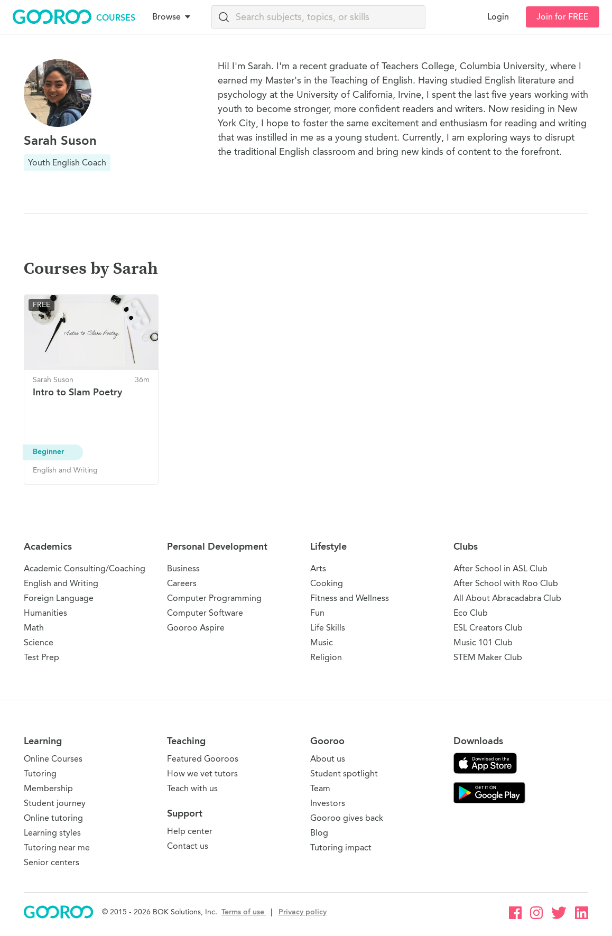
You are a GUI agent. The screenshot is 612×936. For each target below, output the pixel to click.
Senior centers (51, 862)
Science (38, 642)
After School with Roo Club (505, 583)
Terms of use (243, 911)
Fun (317, 613)
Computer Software (205, 613)
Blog (319, 833)
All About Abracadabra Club (507, 598)
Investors (327, 803)
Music (321, 642)
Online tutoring (53, 818)
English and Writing (61, 583)
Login (498, 17)
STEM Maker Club (487, 657)
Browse (172, 17)
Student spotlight (344, 773)
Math (34, 628)
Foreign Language (59, 598)
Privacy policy (303, 911)
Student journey (55, 803)
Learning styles (52, 833)
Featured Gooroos (202, 759)
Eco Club (470, 613)
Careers (182, 583)
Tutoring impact (341, 847)
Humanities (45, 613)
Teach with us (192, 788)
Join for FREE (562, 17)
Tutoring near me (57, 847)
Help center (189, 831)
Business (183, 568)
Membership (48, 788)
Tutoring (40, 773)
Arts (318, 568)
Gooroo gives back (346, 818)
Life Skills (327, 628)
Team (320, 788)
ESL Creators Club (488, 628)
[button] (173, 17)
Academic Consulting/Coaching (84, 568)
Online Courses (53, 759)
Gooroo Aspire (196, 628)
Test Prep (41, 657)
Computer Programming (214, 598)
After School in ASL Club (500, 568)
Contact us (187, 846)
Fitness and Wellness (349, 598)
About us (327, 759)
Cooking (326, 583)
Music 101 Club (483, 642)
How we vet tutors (202, 773)
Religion (326, 657)
